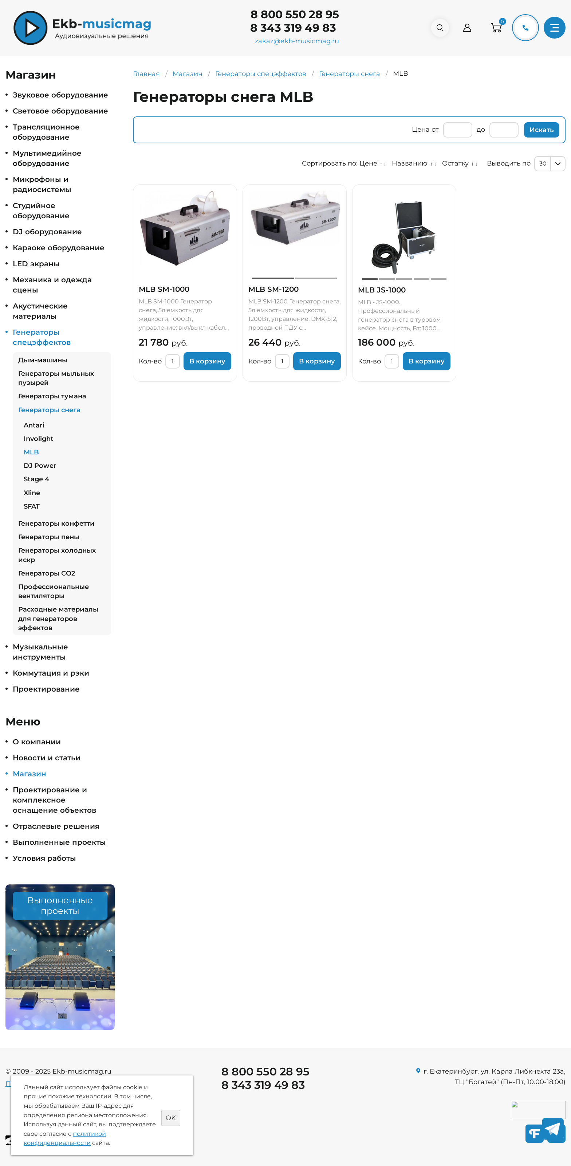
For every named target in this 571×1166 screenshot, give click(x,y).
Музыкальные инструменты (40, 651)
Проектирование (46, 689)
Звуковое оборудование (60, 95)
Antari (34, 425)
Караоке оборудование (59, 247)
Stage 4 (36, 479)
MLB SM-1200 (273, 289)
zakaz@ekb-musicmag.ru (295, 41)
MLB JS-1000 (382, 290)
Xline (32, 493)
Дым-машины (42, 360)
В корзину (207, 361)
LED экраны (36, 263)
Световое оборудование (60, 111)
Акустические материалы (40, 311)
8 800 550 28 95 (293, 14)
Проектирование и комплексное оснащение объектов (54, 800)
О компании (37, 741)
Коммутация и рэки (51, 673)
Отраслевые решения (56, 826)
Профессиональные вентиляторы (53, 591)
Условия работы (44, 858)
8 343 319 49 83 (291, 28)
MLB (31, 452)
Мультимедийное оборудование (47, 158)
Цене (368, 163)
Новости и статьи (46, 757)
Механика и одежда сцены (52, 284)
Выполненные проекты (59, 842)
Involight (39, 439)
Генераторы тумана (52, 396)
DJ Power (40, 466)
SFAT (32, 506)
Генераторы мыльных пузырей (56, 378)
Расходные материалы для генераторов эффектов (58, 618)
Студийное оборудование (41, 210)
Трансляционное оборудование (46, 132)
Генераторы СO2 (46, 573)
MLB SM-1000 (164, 289)
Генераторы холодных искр (57, 555)
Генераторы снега (49, 410)
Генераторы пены (48, 537)
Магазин (29, 773)
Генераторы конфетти (56, 524)
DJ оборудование (47, 231)
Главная (146, 74)
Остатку (455, 163)
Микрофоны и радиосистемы (42, 184)
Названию (410, 163)
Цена (421, 130)
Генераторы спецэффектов (42, 337)
